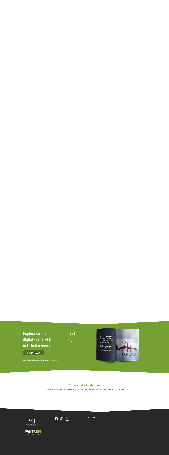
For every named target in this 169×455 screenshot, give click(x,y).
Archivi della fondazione (84, 385)
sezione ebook (33, 353)
